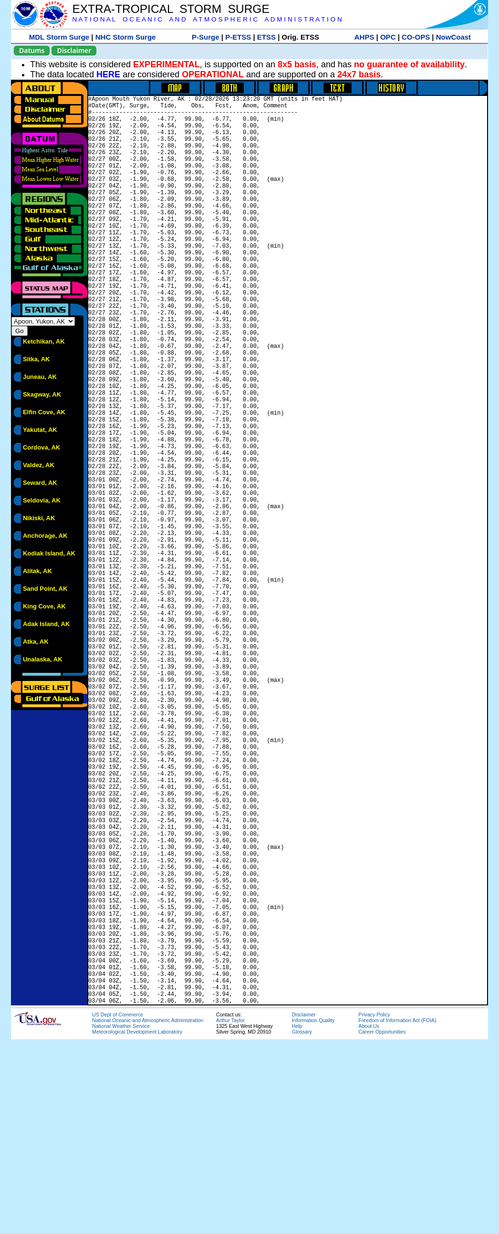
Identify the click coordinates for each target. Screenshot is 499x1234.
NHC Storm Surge (125, 37)
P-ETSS (238, 37)
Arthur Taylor (230, 1215)
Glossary (302, 1226)
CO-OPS (416, 37)
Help (297, 1221)
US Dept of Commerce (117, 1209)
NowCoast (453, 37)
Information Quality (313, 1215)
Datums (31, 50)
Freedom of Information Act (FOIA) (397, 1215)
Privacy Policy (374, 1209)
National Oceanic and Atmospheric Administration (147, 1215)
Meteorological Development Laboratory (137, 1226)
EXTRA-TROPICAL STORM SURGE (170, 8)
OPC (388, 37)
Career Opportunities (381, 1226)
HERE (108, 74)
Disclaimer (74, 50)
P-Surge (205, 37)
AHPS (364, 37)
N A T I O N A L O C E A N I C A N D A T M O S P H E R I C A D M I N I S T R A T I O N (207, 19)
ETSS (266, 37)
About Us (368, 1221)
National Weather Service (121, 1221)
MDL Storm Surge (59, 37)
